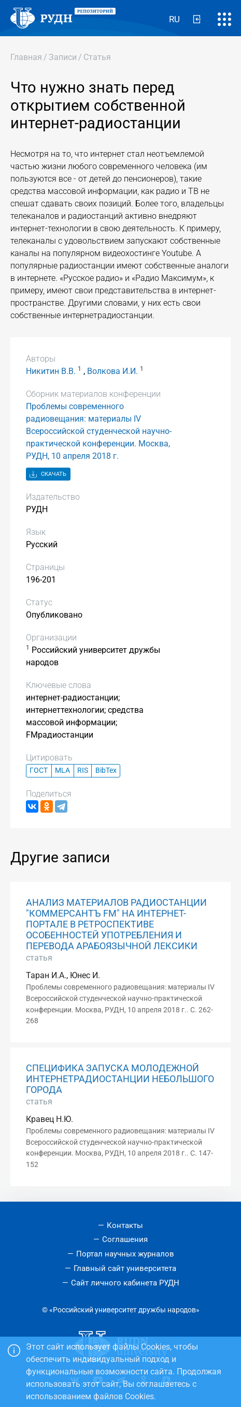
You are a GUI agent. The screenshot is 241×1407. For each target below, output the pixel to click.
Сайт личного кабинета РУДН (125, 1283)
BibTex (106, 770)
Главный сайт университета (125, 1268)
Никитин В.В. (51, 371)
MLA (62, 770)
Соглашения (125, 1239)
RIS (82, 770)
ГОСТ (39, 770)
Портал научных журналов (125, 1254)
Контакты (125, 1225)
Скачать (48, 474)
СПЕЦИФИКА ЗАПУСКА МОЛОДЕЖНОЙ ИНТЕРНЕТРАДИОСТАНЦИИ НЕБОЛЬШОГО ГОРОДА (120, 1079)
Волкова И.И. (112, 371)
